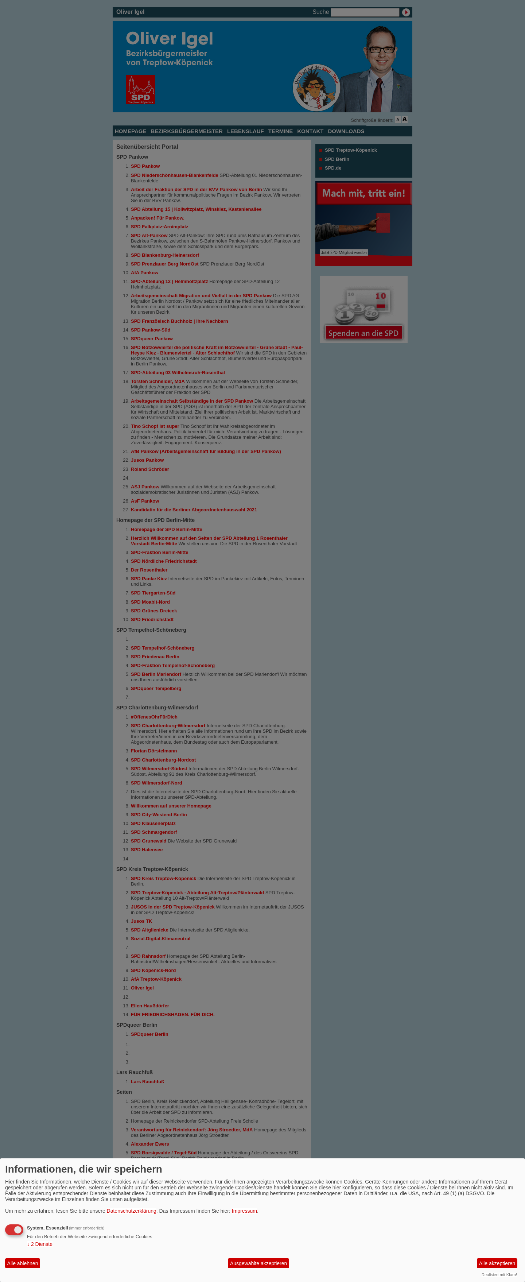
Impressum (244, 1211)
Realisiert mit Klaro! (499, 1275)
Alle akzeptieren (497, 1263)
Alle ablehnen (22, 1263)
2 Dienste (39, 1244)
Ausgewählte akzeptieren (258, 1263)
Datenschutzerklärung (131, 1211)
